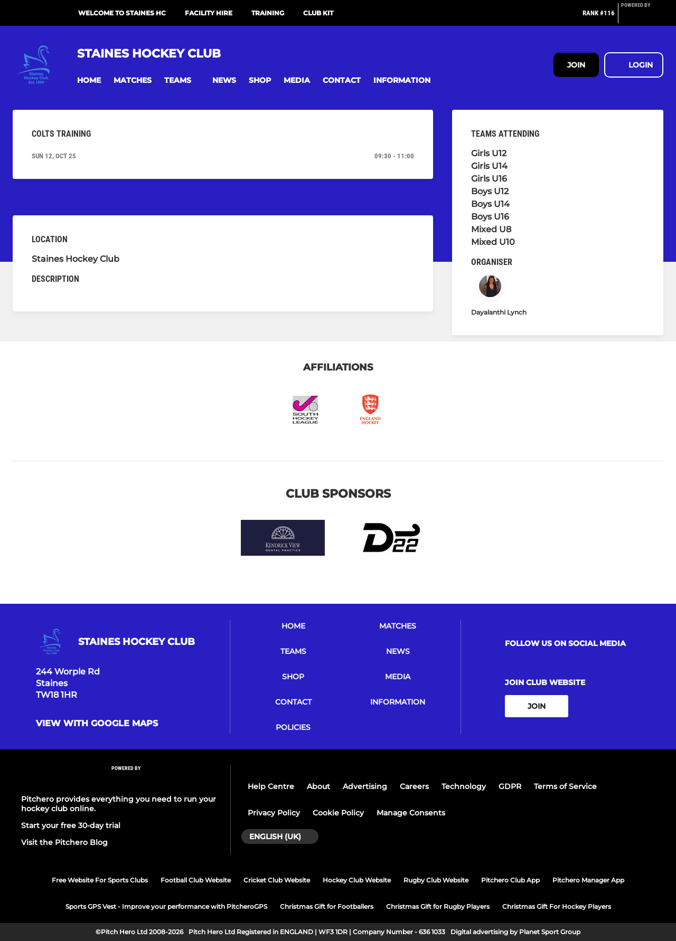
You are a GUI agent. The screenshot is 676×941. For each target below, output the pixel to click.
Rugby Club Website (435, 880)
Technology (464, 786)
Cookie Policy (338, 813)
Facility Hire (208, 13)
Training (267, 13)
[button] (89, 80)
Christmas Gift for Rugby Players (438, 906)
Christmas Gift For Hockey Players (556, 906)
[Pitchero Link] (642, 17)
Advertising (365, 786)
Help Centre (271, 786)
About (318, 786)
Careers (414, 786)
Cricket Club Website (276, 880)
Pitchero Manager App (588, 880)
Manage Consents (411, 813)
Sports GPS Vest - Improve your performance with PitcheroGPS (166, 906)
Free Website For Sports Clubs (100, 880)
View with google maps (97, 723)
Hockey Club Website (357, 880)
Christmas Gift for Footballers (326, 906)
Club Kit (318, 13)
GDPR (510, 786)
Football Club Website (196, 880)
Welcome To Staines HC (122, 13)
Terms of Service (565, 786)
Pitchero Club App (510, 880)
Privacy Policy (274, 813)
